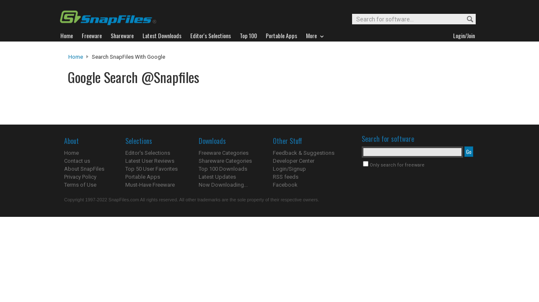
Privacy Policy (80, 177)
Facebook (285, 185)
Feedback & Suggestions (303, 153)
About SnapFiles (84, 169)
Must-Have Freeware (150, 185)
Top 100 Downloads (223, 169)
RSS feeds (285, 177)
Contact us (77, 161)
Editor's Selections (147, 153)
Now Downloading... (223, 185)
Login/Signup (289, 169)
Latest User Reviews (149, 161)
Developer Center (293, 161)
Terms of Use (80, 185)
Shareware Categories (225, 161)
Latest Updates (217, 177)
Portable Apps (142, 177)
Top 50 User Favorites (151, 169)
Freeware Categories (224, 153)
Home (75, 57)
